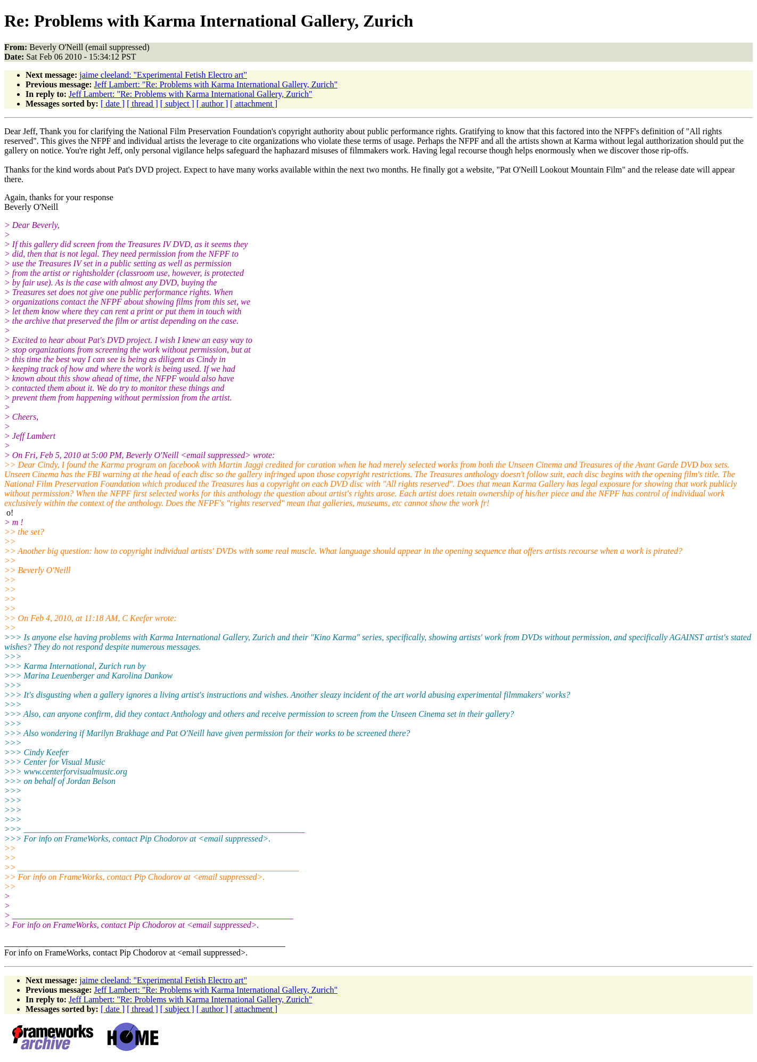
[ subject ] (177, 103)
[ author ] (212, 103)
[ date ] (113, 103)
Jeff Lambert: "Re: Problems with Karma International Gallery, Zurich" (216, 84)
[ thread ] (142, 103)
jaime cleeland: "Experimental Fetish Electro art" (163, 74)
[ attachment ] (253, 103)
